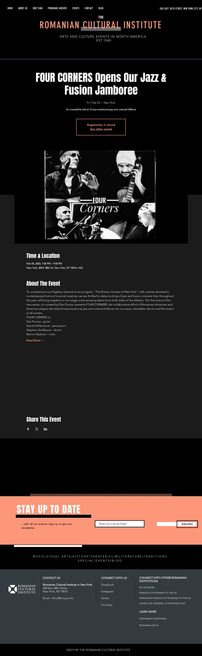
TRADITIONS (155, 556)
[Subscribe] (187, 524)
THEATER (99, 556)
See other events (101, 129)
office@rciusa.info (62, 598)
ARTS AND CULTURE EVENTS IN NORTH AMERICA (103, 37)
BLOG (117, 560)
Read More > (34, 340)
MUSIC (39, 556)
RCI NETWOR (146, 587)
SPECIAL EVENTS (94, 560)
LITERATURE (130, 556)
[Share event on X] (36, 429)
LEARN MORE (147, 611)
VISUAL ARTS (58, 556)
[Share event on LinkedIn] (45, 429)
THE (101, 17)
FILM (113, 556)
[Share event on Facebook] (28, 429)
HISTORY (80, 556)
